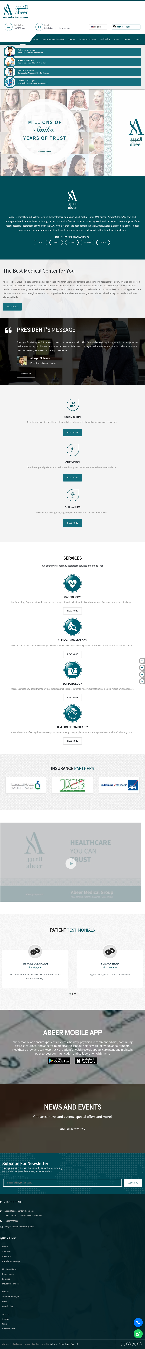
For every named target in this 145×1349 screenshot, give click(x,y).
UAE (56, 242)
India (103, 242)
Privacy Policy (8, 1328)
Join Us (126, 39)
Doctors (71, 39)
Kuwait (87, 242)
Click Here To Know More (72, 1129)
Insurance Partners (10, 1283)
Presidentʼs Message (11, 1261)
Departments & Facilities (53, 39)
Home (23, 39)
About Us (33, 39)
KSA (40, 242)
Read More (12, 306)
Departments (8, 1274)
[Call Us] (138, 1322)
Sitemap (6, 1324)
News (116, 39)
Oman (72, 242)
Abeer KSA (7, 1256)
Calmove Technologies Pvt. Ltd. (64, 1344)
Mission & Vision (9, 1269)
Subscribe (133, 1183)
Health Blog (105, 39)
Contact (137, 39)
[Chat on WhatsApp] (138, 1333)
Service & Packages (87, 39)
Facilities (6, 1279)
